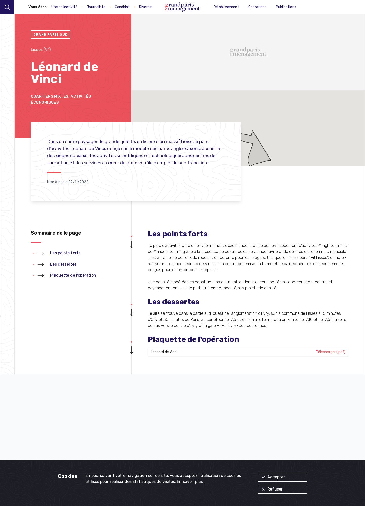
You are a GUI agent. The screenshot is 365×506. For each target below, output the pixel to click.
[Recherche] (7, 7)
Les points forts (65, 253)
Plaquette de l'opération (73, 275)
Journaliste (96, 7)
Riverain (145, 7)
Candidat (122, 7)
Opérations (257, 7)
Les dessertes (63, 264)
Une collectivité (64, 7)
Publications (286, 7)
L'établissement (226, 7)
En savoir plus (190, 481)
